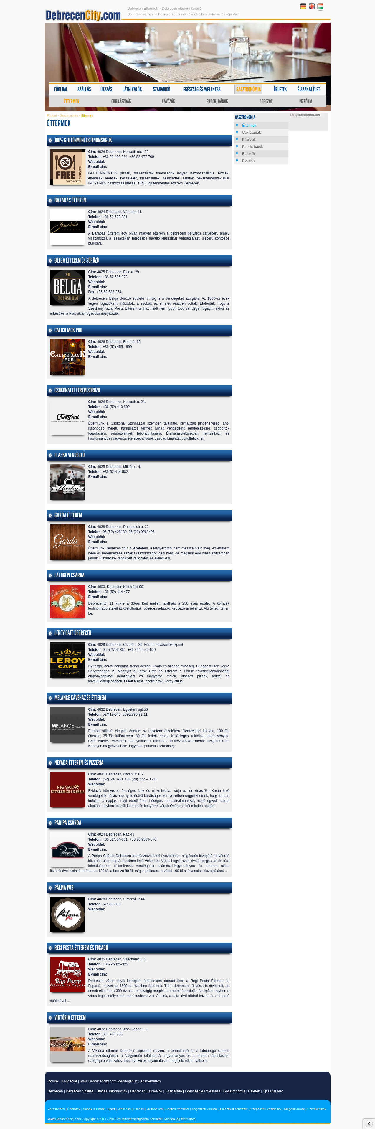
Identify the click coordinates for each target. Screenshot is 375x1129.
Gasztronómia (248, 89)
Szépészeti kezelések (266, 1109)
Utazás (106, 89)
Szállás (84, 89)
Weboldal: (96, 162)
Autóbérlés (155, 1109)
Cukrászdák (121, 101)
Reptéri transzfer (177, 1109)
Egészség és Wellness (202, 1091)
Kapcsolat (69, 1081)
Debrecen (55, 1091)
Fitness (138, 1109)
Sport (111, 1109)
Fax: (92, 292)
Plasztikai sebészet (234, 1109)
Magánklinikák (294, 1109)
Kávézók (168, 101)
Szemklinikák (316, 1109)
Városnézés (56, 1109)
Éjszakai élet (309, 89)
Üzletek (280, 89)
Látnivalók (132, 89)
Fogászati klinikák (204, 1109)
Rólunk (53, 1081)
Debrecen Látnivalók (146, 1091)
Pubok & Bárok (94, 1109)
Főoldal (61, 89)
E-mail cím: (97, 167)
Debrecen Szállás (79, 1091)
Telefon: (95, 157)
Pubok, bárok (217, 101)
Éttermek (71, 101)
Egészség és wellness (202, 89)
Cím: (92, 152)
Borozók (266, 101)
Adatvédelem (150, 1081)
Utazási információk (111, 1091)
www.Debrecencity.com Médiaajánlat (108, 1081)
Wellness (124, 1109)
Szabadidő (161, 89)
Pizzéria (305, 101)
